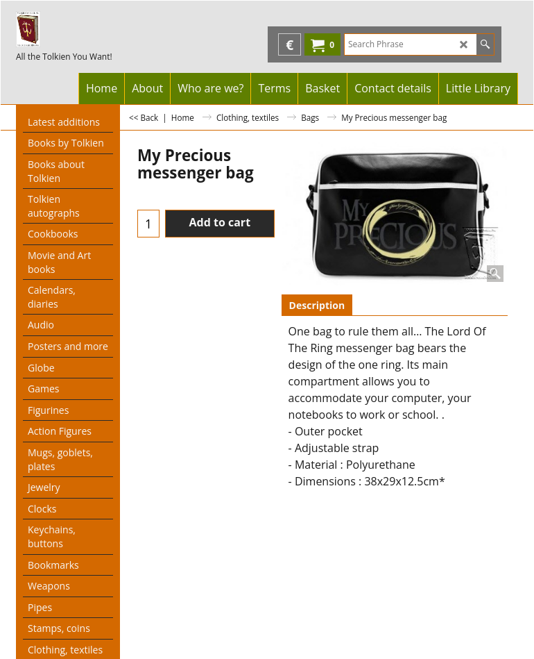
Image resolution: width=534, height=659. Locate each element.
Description (317, 305)
